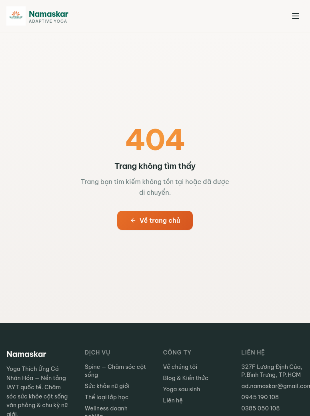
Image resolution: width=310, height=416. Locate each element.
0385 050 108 (260, 408)
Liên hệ (173, 400)
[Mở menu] (296, 16)
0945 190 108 (260, 397)
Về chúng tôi (180, 366)
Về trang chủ (155, 220)
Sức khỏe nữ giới (107, 386)
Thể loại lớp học (107, 397)
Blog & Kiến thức (185, 378)
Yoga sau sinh (181, 389)
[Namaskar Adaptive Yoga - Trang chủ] (37, 16)
